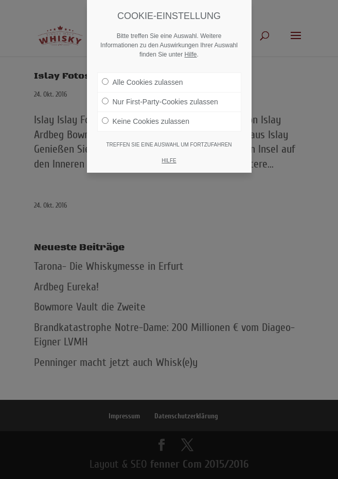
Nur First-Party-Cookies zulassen (160, 102)
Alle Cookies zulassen (142, 82)
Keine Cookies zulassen (145, 121)
